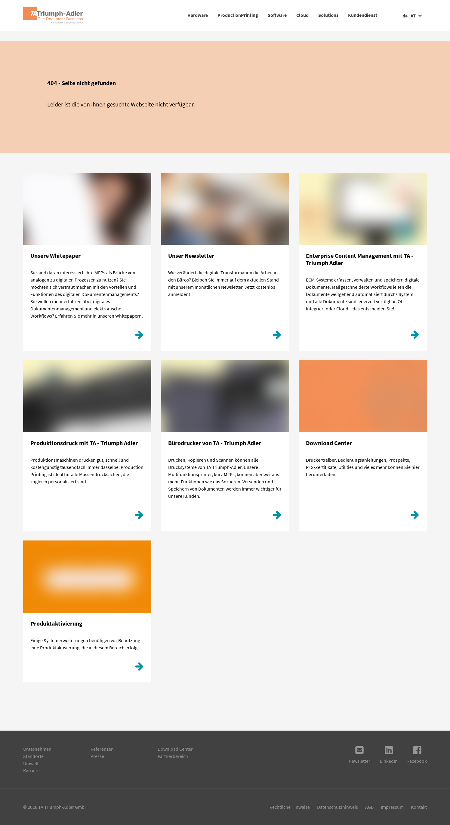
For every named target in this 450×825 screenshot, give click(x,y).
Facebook (417, 754)
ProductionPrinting (189, 15)
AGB (369, 807)
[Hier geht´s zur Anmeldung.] (277, 336)
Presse (97, 756)
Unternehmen (37, 749)
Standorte (33, 756)
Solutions (309, 15)
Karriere (31, 771)
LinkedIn (389, 754)
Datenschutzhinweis (337, 807)
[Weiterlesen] (277, 516)
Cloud (273, 15)
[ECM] (415, 336)
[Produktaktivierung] (139, 668)
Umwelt (31, 763)
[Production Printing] (139, 516)
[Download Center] (415, 516)
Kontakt (419, 807)
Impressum (392, 807)
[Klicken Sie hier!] (139, 336)
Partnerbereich (173, 756)
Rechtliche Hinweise (290, 807)
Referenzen (102, 749)
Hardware (140, 15)
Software (238, 15)
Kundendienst (353, 15)
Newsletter (359, 754)
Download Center (175, 749)
